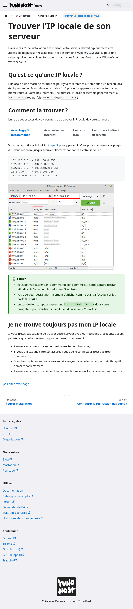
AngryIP (53, 145)
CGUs (6, 434)
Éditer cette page (16, 384)
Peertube (10, 470)
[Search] (117, 5)
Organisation (13, 439)
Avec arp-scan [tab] (79, 132)
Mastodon (11, 465)
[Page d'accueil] (6, 15)
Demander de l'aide (15, 507)
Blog (7, 459)
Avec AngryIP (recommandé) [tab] (21, 132)
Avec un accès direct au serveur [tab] (105, 132)
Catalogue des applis (18, 496)
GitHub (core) (13, 549)
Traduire (10, 560)
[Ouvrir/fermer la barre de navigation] (5, 5)
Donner (9, 538)
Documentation (13, 490)
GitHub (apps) (13, 555)
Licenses (10, 428)
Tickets (9, 544)
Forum (9, 502)
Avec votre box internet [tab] (54, 132)
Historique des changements (23, 518)
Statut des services (16, 513)
